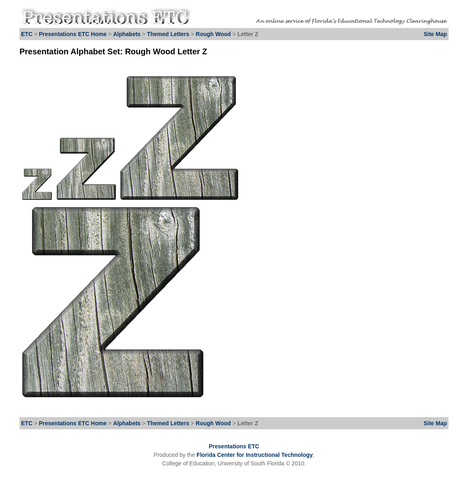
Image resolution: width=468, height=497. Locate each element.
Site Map (435, 34)
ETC (26, 34)
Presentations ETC (234, 446)
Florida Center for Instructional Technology (255, 455)
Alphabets (127, 34)
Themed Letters (168, 34)
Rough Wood (214, 34)
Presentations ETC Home (73, 34)
